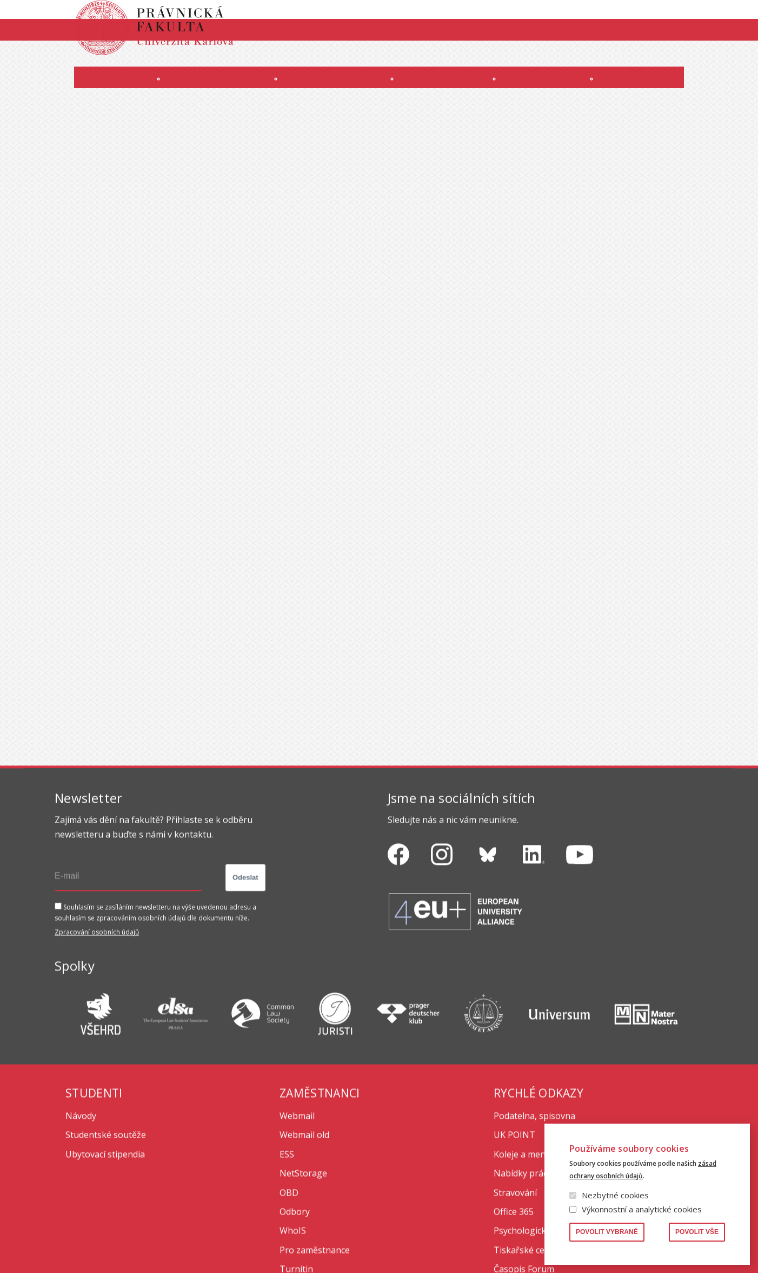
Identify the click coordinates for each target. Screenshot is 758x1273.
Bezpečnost (683, 57)
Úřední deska (578, 57)
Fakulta (82, 88)
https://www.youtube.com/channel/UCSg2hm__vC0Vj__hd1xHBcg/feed (579, 952)
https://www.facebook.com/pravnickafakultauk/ (398, 952)
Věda (554, 88)
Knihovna (620, 18)
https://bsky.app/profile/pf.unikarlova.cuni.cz (487, 952)
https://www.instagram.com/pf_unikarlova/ (442, 952)
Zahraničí (671, 88)
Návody (80, 1213)
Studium (330, 88)
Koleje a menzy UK (531, 1251)
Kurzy (447, 88)
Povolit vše (697, 1232)
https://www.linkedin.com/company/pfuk (533, 952)
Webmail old (304, 1232)
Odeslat (245, 974)
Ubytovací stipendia (105, 1251)
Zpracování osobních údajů (97, 1029)
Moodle (459, 57)
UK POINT (514, 1232)
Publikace (574, 18)
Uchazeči (205, 88)
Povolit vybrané (607, 1232)
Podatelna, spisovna (534, 1213)
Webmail (297, 1213)
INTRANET (526, 57)
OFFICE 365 (413, 57)
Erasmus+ (632, 57)
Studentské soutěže (105, 1232)
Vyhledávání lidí (677, 18)
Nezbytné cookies (615, 1195)
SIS (492, 57)
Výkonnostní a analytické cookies (642, 1209)
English (694, 38)
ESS (287, 1251)
